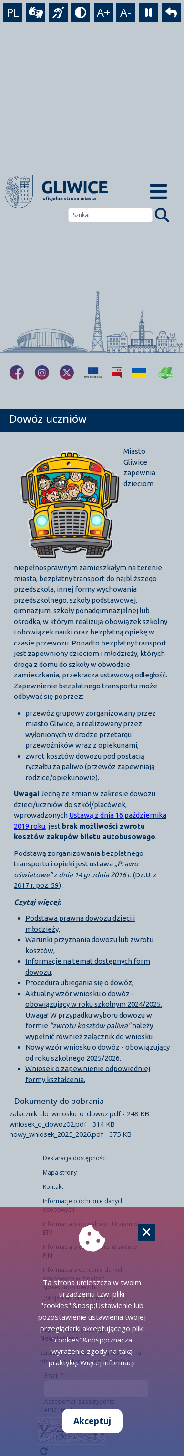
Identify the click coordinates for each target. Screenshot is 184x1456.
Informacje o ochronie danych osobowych (83, 1205)
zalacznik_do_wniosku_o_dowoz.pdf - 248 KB (79, 1113)
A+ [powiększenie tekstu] (103, 12)
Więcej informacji (107, 1362)
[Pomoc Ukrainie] (139, 372)
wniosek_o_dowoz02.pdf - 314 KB (62, 1124)
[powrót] (171, 12)
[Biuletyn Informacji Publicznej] (117, 372)
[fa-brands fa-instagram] (42, 372)
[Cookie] (146, 1232)
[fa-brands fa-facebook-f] (17, 372)
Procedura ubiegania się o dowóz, (79, 982)
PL (13, 12)
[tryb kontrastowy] (80, 12)
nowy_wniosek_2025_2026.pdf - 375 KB (71, 1134)
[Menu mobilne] (158, 191)
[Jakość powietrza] (165, 372)
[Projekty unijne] (93, 372)
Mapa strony (60, 1172)
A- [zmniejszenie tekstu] (125, 12)
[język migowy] (58, 12)
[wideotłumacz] (35, 12)
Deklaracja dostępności (75, 1158)
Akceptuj (92, 1420)
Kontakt (53, 1187)
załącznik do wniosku (118, 1036)
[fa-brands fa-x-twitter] (67, 372)
